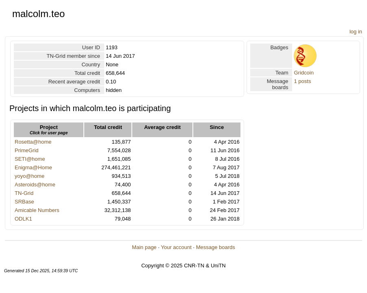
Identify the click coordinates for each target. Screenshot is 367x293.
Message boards (215, 247)
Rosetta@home (33, 142)
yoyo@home (29, 176)
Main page (144, 247)
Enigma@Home (33, 167)
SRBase (24, 202)
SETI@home (30, 159)
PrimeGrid (27, 150)
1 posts (302, 81)
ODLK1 (23, 219)
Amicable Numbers (37, 210)
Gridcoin (303, 73)
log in (356, 31)
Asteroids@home (35, 184)
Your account (176, 247)
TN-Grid (24, 193)
